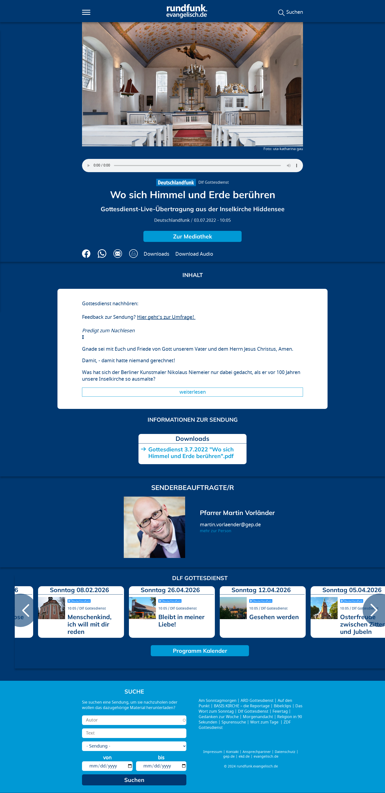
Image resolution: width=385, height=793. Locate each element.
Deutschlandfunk (172, 220)
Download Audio (194, 254)
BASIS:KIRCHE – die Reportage (242, 706)
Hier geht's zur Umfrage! (166, 317)
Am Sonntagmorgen (217, 701)
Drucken (133, 253)
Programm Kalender (200, 650)
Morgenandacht (258, 717)
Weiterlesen (192, 392)
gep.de (229, 756)
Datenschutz (285, 751)
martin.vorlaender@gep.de (230, 524)
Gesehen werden (274, 617)
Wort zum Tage (264, 722)
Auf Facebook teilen (86, 253)
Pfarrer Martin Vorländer (237, 513)
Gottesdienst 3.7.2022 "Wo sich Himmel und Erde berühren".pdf (191, 452)
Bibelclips (282, 706)
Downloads (156, 254)
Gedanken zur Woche (219, 717)
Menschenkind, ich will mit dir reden (89, 624)
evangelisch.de (266, 756)
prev (20, 610)
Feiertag (280, 711)
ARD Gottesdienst (257, 701)
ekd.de (244, 756)
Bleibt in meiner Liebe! (181, 620)
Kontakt (232, 751)
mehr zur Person (215, 531)
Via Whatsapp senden (102, 253)
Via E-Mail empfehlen (117, 253)
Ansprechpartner (257, 751)
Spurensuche (233, 722)
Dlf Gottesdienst (213, 182)
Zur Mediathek (192, 236)
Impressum (212, 751)
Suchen (294, 12)
